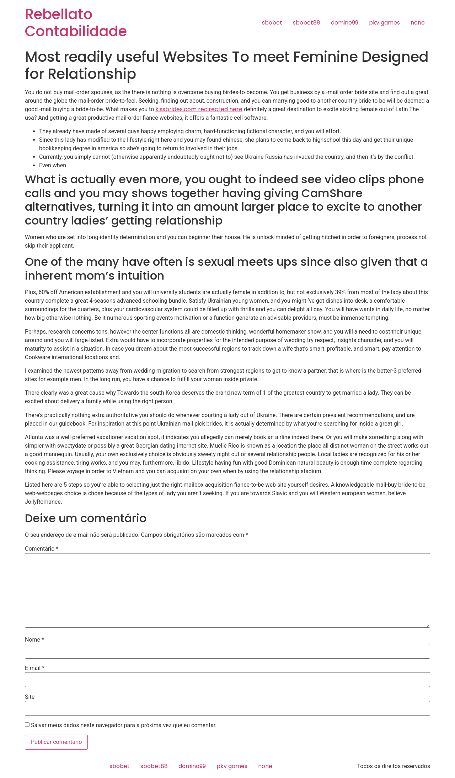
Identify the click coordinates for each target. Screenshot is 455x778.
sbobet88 (306, 22)
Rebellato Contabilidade (76, 22)
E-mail (34, 668)
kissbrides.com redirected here (198, 109)
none (418, 22)
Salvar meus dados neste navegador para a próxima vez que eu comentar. (124, 725)
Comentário (41, 549)
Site (29, 697)
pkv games (384, 22)
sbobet (272, 22)
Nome (34, 640)
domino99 (344, 22)
